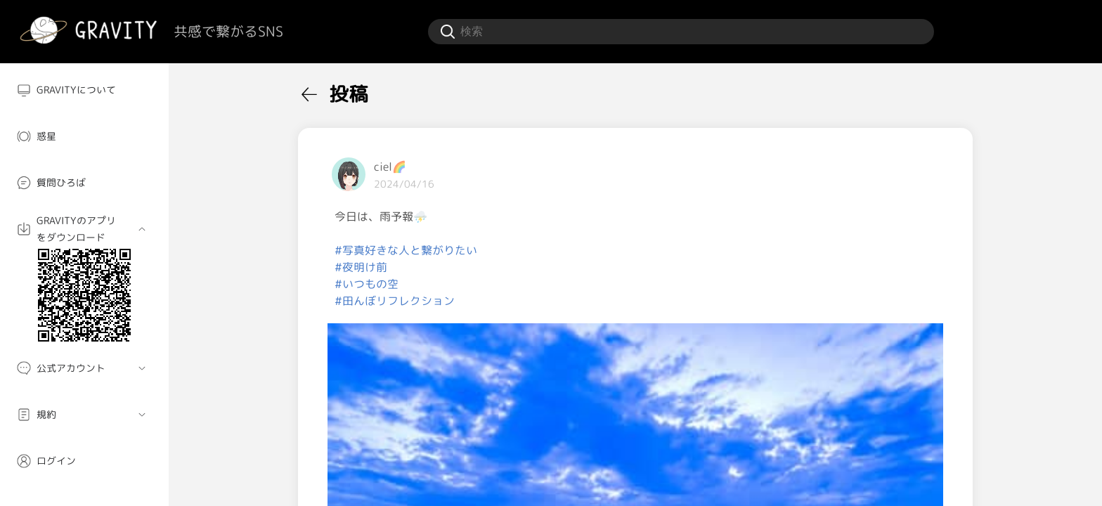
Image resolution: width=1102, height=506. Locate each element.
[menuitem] (84, 90)
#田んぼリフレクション (395, 301)
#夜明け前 (361, 267)
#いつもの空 (366, 284)
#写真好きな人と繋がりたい (406, 250)
